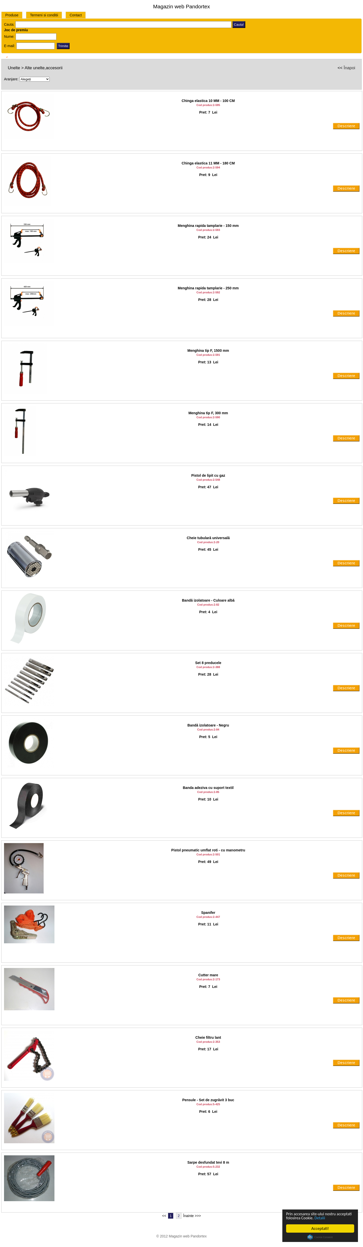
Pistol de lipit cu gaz (208, 475)
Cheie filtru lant (208, 1037)
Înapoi (349, 67)
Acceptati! (320, 1228)
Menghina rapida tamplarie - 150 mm (208, 226)
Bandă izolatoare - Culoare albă (208, 600)
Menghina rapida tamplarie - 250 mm (208, 288)
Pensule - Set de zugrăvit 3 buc (208, 1100)
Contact (76, 15)
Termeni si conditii (44, 15)
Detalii (338, 1218)
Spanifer (208, 913)
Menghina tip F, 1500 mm (208, 351)
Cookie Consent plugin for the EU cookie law (320, 1237)
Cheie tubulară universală (208, 538)
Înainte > (190, 1216)
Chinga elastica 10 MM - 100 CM (208, 101)
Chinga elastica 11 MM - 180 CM (208, 163)
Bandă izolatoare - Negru (208, 725)
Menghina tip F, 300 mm (208, 413)
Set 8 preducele (208, 663)
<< (164, 1216)
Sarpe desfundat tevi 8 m (208, 1162)
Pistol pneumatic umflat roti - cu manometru (208, 850)
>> (199, 1216)
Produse (11, 15)
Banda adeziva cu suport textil (208, 788)
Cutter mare (208, 975)
